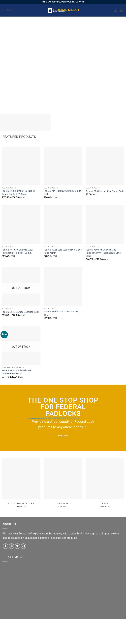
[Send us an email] (23, 546)
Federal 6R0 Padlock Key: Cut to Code (105, 191)
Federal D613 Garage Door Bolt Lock (20, 312)
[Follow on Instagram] (11, 546)
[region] (63, 63)
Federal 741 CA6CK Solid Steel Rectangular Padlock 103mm (17, 251)
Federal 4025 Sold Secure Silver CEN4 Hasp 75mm (63, 251)
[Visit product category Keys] (105, 484)
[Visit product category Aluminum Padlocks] (21, 484)
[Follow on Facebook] (5, 546)
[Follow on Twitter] (17, 546)
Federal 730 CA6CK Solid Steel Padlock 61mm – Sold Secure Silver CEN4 (103, 252)
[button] (8, 10)
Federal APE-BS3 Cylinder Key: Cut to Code (62, 193)
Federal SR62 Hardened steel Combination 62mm (16, 372)
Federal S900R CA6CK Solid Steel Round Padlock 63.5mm (18, 193)
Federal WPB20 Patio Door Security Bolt (62, 313)
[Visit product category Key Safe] (63, 484)
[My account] (115, 10)
